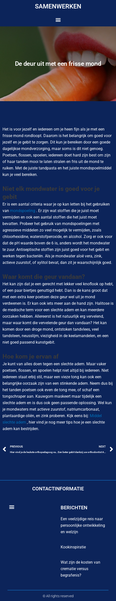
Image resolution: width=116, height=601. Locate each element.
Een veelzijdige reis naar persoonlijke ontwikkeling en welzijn (83, 525)
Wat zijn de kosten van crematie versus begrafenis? (80, 569)
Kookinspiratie (73, 547)
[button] (58, 20)
